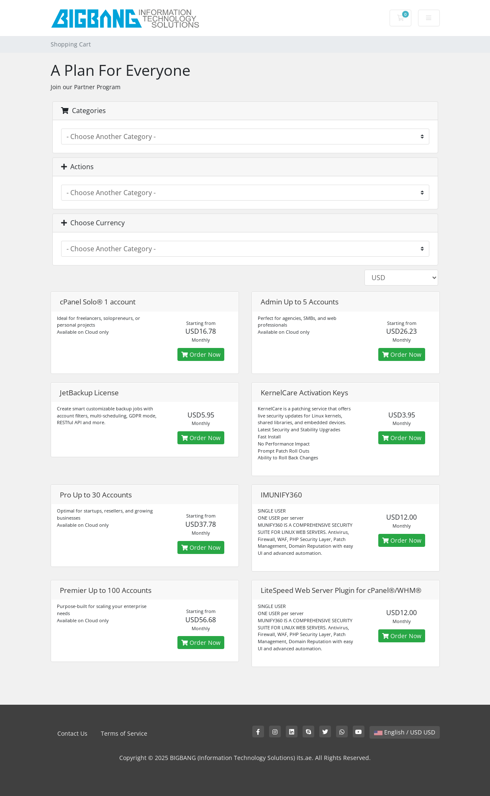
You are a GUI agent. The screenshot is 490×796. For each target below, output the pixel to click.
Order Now (201, 354)
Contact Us (72, 733)
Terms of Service (124, 733)
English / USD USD (404, 732)
